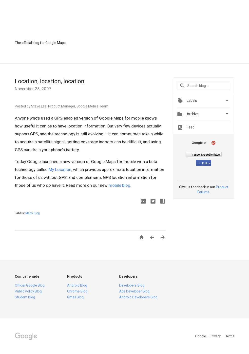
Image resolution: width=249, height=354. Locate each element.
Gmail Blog (75, 297)
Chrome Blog (77, 291)
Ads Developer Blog (134, 291)
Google (201, 336)
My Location (60, 169)
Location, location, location (49, 81)
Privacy (216, 336)
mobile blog (119, 185)
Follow (204, 163)
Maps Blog (32, 213)
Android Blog (77, 285)
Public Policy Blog (28, 291)
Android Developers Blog (138, 297)
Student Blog (25, 297)
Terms (230, 336)
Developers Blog (131, 285)
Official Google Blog (30, 285)
